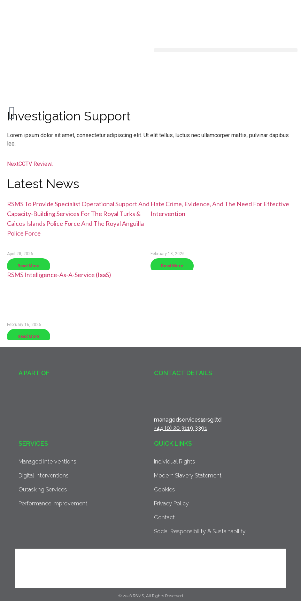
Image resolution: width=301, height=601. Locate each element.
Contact (164, 517)
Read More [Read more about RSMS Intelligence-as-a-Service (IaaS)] (28, 336)
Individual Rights (174, 461)
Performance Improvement (52, 503)
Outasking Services (42, 489)
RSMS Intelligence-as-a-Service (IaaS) (59, 275)
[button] (226, 50)
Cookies (164, 489)
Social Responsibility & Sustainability (199, 531)
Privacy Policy (171, 503)
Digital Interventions (42, 475)
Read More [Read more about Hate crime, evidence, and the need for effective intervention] (172, 266)
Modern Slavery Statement (187, 475)
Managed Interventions (46, 461)
